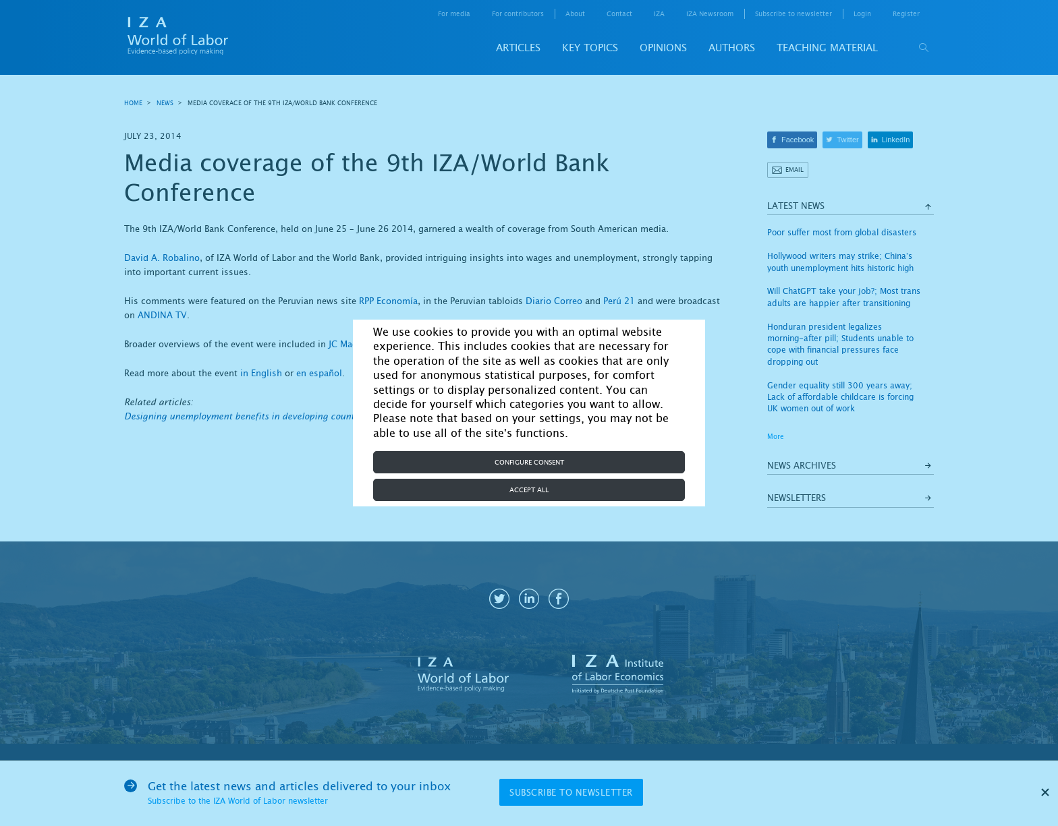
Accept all (529, 490)
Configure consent (529, 462)
